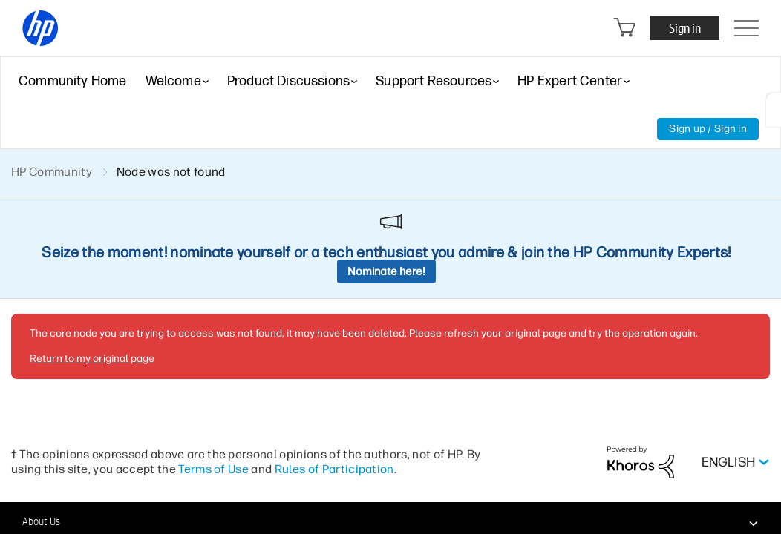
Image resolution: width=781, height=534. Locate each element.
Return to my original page (92, 358)
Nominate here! (386, 271)
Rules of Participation (334, 469)
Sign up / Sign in (708, 128)
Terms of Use (213, 469)
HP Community (51, 172)
